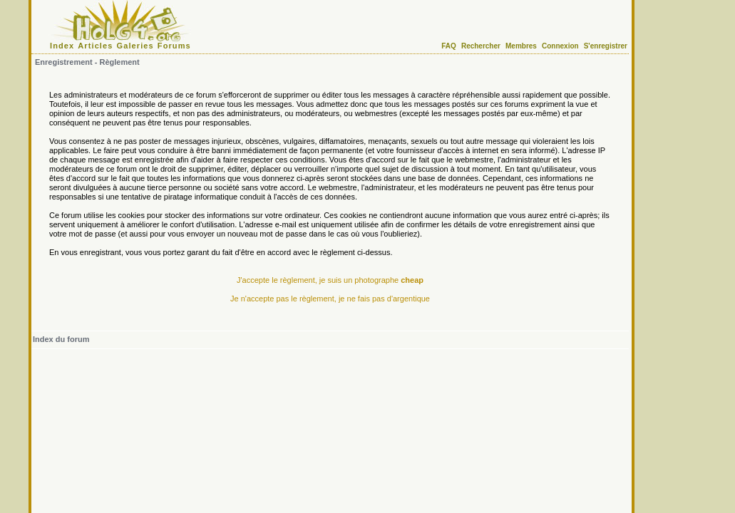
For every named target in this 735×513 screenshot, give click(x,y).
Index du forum (61, 339)
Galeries (135, 45)
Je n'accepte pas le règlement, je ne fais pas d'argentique (330, 298)
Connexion (560, 46)
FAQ (448, 46)
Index (62, 45)
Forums (174, 45)
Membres (521, 46)
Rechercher (480, 46)
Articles (95, 45)
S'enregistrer (605, 46)
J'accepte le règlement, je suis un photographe (330, 280)
